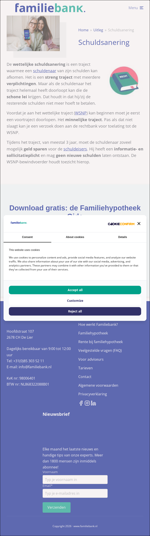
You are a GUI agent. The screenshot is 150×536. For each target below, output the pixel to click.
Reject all (75, 311)
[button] (139, 223)
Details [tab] (122, 237)
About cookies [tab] (75, 237)
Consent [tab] (27, 237)
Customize (75, 300)
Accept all (75, 290)
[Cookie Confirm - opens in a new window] (121, 223)
